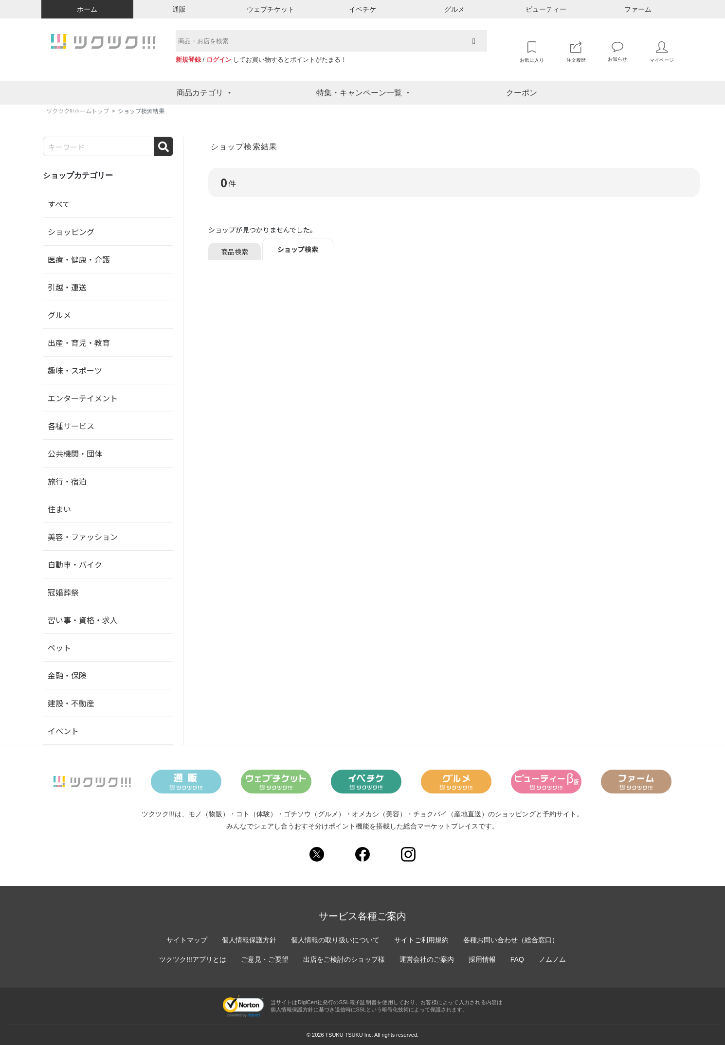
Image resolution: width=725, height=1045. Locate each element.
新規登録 (188, 59)
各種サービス (71, 426)
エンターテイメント (83, 398)
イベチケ (362, 9)
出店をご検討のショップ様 (344, 959)
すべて (59, 204)
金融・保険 (67, 675)
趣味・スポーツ (75, 370)
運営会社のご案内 (426, 959)
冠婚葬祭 (63, 592)
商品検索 (234, 251)
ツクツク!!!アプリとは (192, 959)
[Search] (108, 146)
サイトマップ (186, 940)
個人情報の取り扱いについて (335, 940)
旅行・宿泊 (67, 481)
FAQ (517, 959)
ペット (59, 647)
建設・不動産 (71, 703)
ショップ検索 (297, 249)
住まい (59, 509)
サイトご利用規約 (421, 940)
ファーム (638, 9)
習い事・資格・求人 (83, 620)
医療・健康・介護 (79, 259)
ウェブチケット (270, 9)
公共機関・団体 (75, 453)
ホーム (87, 9)
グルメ (454, 9)
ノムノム (552, 959)
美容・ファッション (83, 536)
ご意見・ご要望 (265, 959)
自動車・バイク (75, 564)
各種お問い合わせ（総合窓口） (511, 940)
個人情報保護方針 (249, 940)
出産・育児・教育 (79, 342)
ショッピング (71, 231)
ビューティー (546, 9)
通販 (179, 9)
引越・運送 (67, 287)
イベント (63, 731)
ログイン (219, 59)
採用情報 (482, 959)
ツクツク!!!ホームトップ (77, 111)
